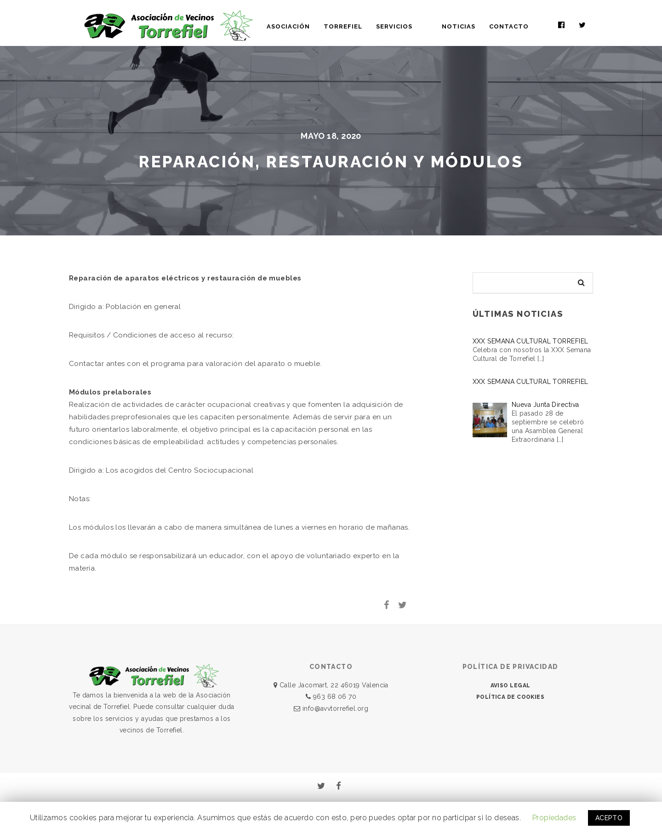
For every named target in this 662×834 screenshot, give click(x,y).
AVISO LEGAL (511, 685)
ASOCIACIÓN (319, 26)
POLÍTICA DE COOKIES (510, 697)
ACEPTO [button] (609, 818)
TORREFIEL (374, 26)
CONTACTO (524, 26)
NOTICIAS (474, 26)
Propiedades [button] (554, 817)
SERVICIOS (425, 26)
